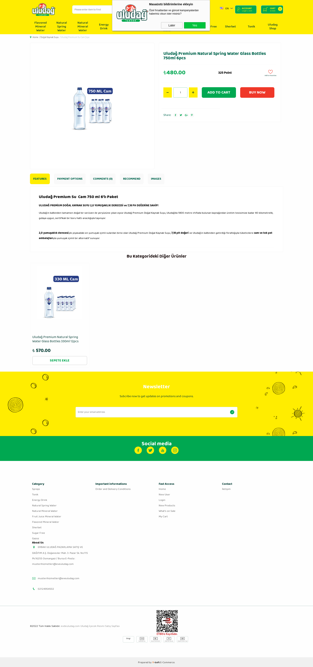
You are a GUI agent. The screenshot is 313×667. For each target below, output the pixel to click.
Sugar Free (38, 532)
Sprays (36, 488)
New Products (167, 504)
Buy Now (257, 92)
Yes (194, 25)
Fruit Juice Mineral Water (46, 515)
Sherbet (230, 27)
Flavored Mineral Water (40, 26)
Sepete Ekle (59, 360)
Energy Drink (104, 26)
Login (162, 499)
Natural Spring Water (61, 26)
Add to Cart (218, 92)
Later (171, 25)
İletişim (226, 488)
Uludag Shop (273, 26)
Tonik (251, 27)
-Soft (156, 661)
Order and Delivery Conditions (113, 488)
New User (164, 493)
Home (162, 488)
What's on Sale (167, 510)
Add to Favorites (270, 72)
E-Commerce (167, 661)
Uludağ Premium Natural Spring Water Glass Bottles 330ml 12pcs (55, 339)
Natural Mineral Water (82, 26)
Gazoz (35, 537)
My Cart (163, 515)
